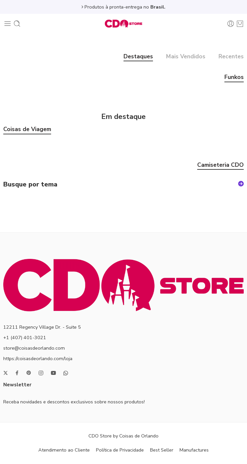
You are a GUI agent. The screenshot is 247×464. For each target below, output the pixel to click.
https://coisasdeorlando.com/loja (37, 358)
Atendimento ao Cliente (64, 450)
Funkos (234, 77)
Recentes (231, 57)
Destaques (138, 57)
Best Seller (161, 450)
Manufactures (194, 450)
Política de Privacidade (120, 450)
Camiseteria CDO (220, 165)
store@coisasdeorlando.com (34, 348)
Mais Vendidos (185, 57)
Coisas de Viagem (27, 129)
